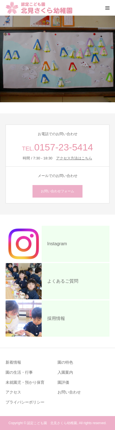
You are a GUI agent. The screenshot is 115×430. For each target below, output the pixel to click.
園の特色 (65, 362)
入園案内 (65, 372)
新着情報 (13, 362)
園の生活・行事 (19, 372)
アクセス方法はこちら (74, 158)
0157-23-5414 (63, 147)
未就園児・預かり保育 (25, 382)
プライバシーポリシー (25, 402)
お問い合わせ (69, 392)
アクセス (13, 392)
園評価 (63, 382)
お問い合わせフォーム (57, 191)
